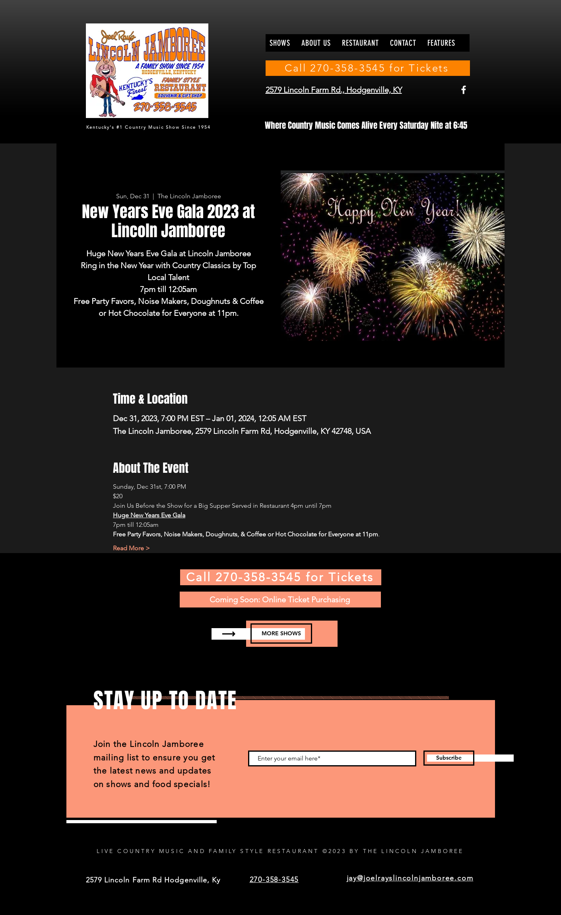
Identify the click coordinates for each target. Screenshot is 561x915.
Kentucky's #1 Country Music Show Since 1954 (148, 127)
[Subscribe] (448, 758)
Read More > (131, 548)
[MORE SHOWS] (281, 633)
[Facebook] (463, 89)
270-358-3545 (274, 879)
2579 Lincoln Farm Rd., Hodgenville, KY (334, 90)
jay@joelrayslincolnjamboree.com (410, 878)
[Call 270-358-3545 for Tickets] (368, 68)
